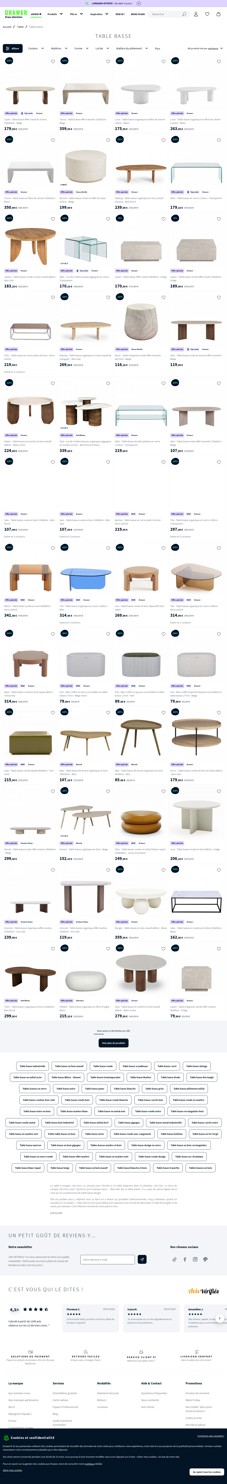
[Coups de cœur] (207, 13)
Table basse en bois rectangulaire (189, 1145)
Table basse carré (167, 1066)
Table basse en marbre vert (23, 1134)
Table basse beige (60, 1167)
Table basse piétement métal (189, 1088)
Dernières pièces (195, 1425)
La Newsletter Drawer (21, 1427)
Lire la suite (56, 1212)
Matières (60, 48)
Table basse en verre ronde (38, 1156)
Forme (82, 48)
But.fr (11, 1407)
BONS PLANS (138, 14)
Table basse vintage (196, 1066)
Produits (52, 14)
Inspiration (96, 14)
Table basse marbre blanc (74, 1111)
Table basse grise (154, 1088)
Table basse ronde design (151, 1156)
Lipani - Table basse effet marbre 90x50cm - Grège (141, 276)
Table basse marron (30, 1145)
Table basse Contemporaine (105, 1077)
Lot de (103, 48)
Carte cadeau (60, 1400)
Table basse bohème (172, 1134)
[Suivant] (219, 1318)
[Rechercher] (169, 14)
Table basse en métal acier (27, 1077)
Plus (157, 48)
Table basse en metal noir (111, 1111)
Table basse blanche (125, 1088)
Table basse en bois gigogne (66, 1145)
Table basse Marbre (140, 1077)
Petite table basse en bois (61, 1134)
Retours (101, 1400)
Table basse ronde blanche (113, 1100)
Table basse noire (66, 1088)
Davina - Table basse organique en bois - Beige (84, 849)
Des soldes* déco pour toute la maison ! (199, 1409)
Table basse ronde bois (77, 1100)
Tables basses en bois (200, 1167)
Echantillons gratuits (65, 1393)
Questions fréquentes (154, 1393)
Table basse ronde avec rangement (132, 1134)
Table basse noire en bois (37, 1111)
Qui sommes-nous (19, 1393)
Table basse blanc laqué (28, 1167)
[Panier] (218, 13)
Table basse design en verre (146, 1145)
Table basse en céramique (189, 1156)
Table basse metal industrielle (166, 1122)
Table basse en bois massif (69, 1066)
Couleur (36, 48)
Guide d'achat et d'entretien (62, 1423)
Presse (12, 1420)
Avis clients (147, 1407)
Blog (55, 1414)
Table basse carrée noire (205, 1122)
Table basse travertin (168, 1167)
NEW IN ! (120, 14)
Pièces (73, 14)
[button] (113, 48)
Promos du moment (197, 1393)
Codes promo (194, 1418)
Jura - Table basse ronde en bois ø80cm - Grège (195, 849)
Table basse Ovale (170, 1077)
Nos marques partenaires (23, 1400)
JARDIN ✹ (36, 14)
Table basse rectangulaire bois (187, 1111)
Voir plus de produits (113, 1043)
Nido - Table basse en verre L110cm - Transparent (196, 198)
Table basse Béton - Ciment (66, 1077)
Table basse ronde (103, 1066)
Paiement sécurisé (108, 1393)
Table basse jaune (94, 1088)
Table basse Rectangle (202, 1077)
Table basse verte (94, 1134)
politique (90, 1463)
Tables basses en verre (35, 1088)
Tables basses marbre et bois (106, 1145)
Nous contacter (150, 1400)
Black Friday (193, 1400)
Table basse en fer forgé (205, 1134)
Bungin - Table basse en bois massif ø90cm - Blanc (141, 928)
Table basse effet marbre (76, 1156)
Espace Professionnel (65, 1407)
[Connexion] (196, 14)
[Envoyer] (142, 1259)
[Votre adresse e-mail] (107, 1259)
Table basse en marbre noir (114, 1156)
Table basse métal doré (96, 1122)
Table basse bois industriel (59, 1122)
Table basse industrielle (32, 1066)
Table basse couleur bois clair (39, 1100)
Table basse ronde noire (148, 1111)
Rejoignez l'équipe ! (20, 1414)
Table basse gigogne (129, 1122)
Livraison (102, 1407)
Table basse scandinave (135, 1066)
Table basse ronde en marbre (188, 1100)
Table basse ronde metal (22, 1122)
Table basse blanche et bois (132, 1167)
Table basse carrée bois (150, 1100)
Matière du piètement (132, 48)
